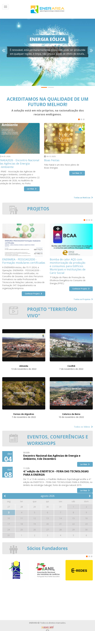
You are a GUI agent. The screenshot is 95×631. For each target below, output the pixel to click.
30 (86, 566)
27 (47, 566)
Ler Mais (85, 498)
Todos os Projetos (83, 362)
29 (73, 566)
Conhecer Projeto (33, 356)
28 (60, 566)
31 (8, 572)
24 (8, 566)
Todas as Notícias (83, 197)
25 (21, 566)
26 (34, 566)
